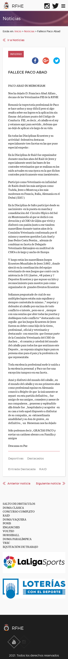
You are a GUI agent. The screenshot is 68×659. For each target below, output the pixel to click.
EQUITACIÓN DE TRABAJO (20, 546)
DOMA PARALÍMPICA (17, 539)
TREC (6, 542)
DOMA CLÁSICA (13, 507)
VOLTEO (8, 531)
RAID (6, 515)
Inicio (18, 31)
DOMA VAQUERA (14, 519)
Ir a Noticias (15, 40)
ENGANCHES (11, 527)
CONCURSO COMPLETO (19, 511)
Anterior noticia (18, 483)
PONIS (7, 523)
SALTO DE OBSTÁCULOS (19, 503)
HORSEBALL (11, 535)
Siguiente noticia (48, 483)
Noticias (29, 31)
